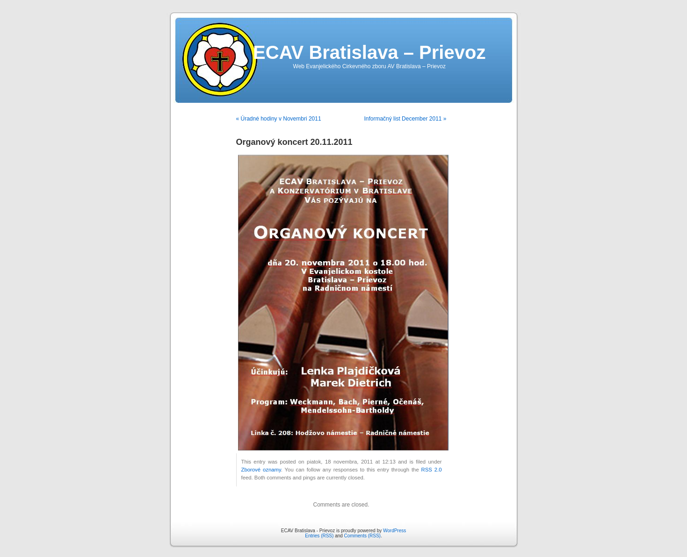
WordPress (394, 530)
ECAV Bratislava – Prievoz (369, 52)
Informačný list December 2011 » (405, 118)
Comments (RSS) (362, 535)
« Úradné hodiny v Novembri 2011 (278, 118)
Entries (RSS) (319, 535)
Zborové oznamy (261, 469)
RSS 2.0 (431, 469)
